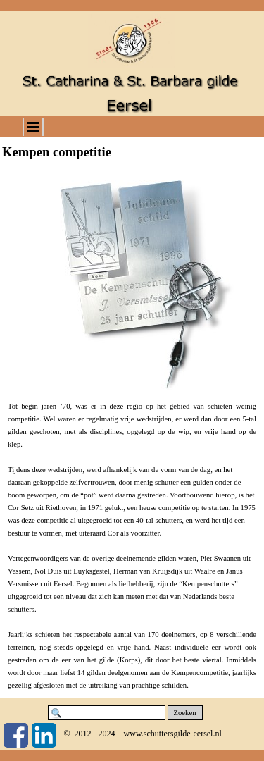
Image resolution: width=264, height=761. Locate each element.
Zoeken (185, 713)
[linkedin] (44, 735)
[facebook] (16, 735)
